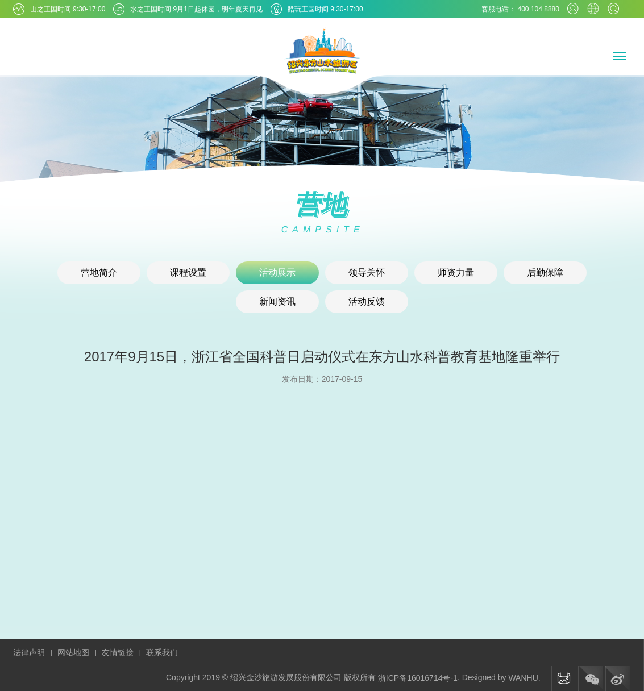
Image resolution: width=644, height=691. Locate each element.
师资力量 (456, 272)
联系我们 (162, 652)
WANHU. (524, 677)
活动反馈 (366, 301)
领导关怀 (366, 272)
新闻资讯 (277, 301)
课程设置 (188, 272)
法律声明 (29, 652)
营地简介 (99, 272)
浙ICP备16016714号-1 (418, 677)
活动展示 (277, 272)
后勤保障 (545, 272)
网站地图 (73, 652)
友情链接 (118, 652)
